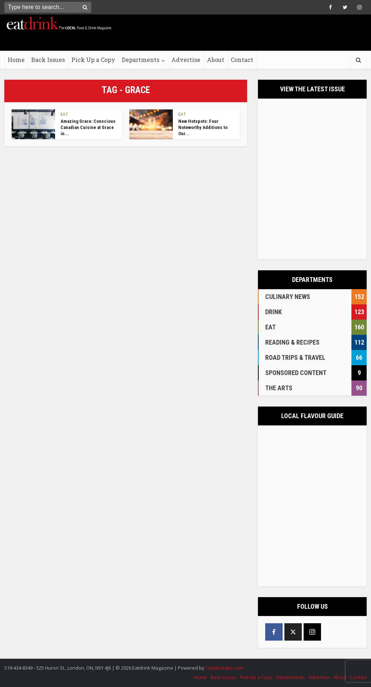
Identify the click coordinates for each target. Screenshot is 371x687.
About (215, 59)
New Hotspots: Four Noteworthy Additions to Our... (203, 127)
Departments (140, 59)
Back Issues (48, 59)
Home (16, 59)
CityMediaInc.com (224, 668)
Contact (242, 59)
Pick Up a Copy (93, 59)
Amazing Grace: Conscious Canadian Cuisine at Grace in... (88, 127)
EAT (64, 114)
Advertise (185, 59)
